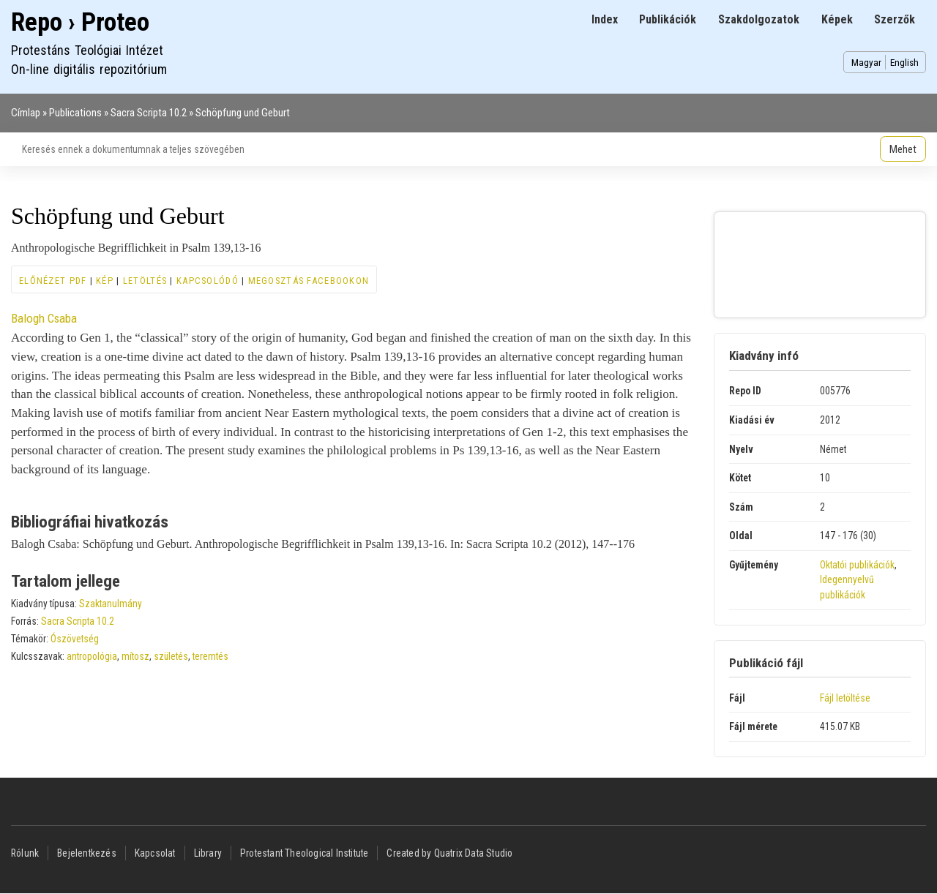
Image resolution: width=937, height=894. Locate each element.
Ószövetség (75, 639)
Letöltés (145, 280)
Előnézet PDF (52, 280)
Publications (75, 112)
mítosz (135, 656)
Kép (104, 280)
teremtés (210, 656)
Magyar (866, 62)
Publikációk (667, 19)
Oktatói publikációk (857, 565)
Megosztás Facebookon (309, 280)
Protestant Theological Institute (304, 853)
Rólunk (25, 853)
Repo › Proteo (80, 22)
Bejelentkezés (86, 853)
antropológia (92, 656)
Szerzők (894, 19)
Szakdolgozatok (758, 19)
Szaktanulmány (110, 603)
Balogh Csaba (44, 318)
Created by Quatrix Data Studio (449, 853)
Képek (837, 19)
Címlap (25, 112)
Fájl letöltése (845, 698)
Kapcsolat (155, 853)
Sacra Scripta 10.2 (149, 112)
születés (171, 656)
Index (604, 19)
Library (208, 853)
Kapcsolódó (207, 280)
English (904, 62)
